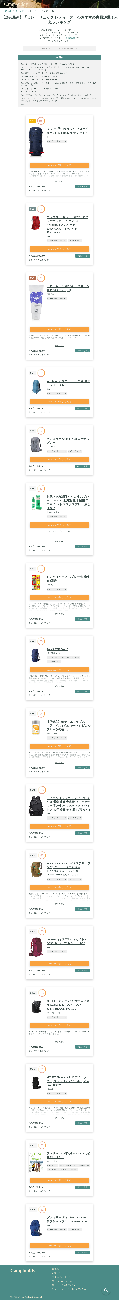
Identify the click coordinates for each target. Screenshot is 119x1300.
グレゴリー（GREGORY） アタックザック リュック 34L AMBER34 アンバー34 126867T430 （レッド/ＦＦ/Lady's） (67, 224)
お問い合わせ (58, 1273)
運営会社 (56, 1269)
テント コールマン (66, 1166)
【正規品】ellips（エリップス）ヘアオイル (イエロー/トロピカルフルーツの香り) (58, 95)
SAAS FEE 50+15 (31, 92)
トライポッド (51, 1170)
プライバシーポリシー (62, 1277)
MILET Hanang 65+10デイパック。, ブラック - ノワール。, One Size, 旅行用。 (68, 1081)
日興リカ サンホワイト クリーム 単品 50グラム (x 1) (46, 73)
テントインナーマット (81, 1166)
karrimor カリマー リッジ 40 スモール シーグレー (44, 76)
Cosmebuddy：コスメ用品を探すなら (69, 1289)
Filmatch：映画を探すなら (64, 1285)
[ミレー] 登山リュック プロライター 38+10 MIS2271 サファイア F (51, 64)
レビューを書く (82, 187)
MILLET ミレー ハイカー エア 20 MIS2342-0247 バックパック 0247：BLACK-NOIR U (68, 1004)
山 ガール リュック (74, 241)
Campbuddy (16, 4)
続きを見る (59, 182)
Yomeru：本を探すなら (62, 1281)
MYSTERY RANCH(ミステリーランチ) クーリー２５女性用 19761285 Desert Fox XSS (68, 867)
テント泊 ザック (52, 657)
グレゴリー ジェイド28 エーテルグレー (41, 80)
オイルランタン (52, 1166)
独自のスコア (71, 38)
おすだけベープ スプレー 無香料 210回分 (41, 89)
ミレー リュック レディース (56, 141)
